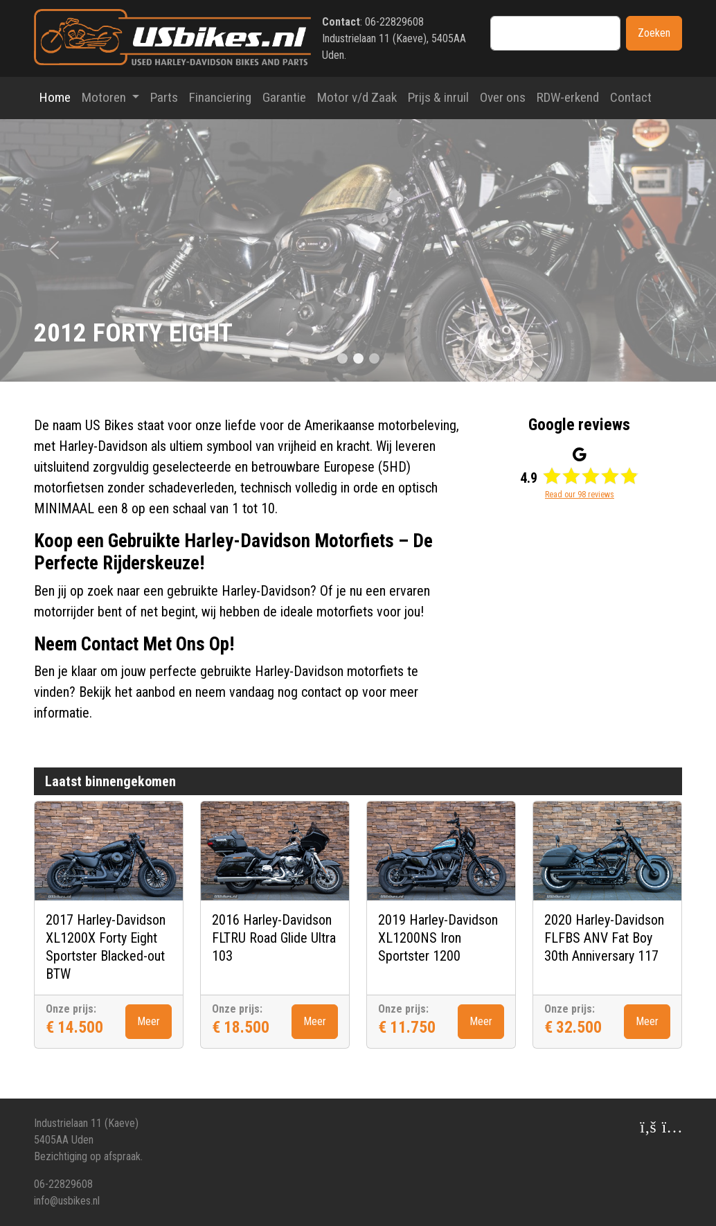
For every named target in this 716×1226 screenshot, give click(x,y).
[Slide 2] (374, 358)
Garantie (284, 97)
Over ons (503, 97)
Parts (164, 97)
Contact (631, 97)
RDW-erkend (568, 97)
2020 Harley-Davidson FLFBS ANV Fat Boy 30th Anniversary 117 (604, 938)
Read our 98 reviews (579, 494)
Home (55, 97)
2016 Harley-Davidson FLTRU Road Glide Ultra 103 (274, 938)
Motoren (105, 97)
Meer (148, 1021)
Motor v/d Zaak (357, 97)
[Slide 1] (358, 358)
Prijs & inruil (438, 97)
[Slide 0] (342, 358)
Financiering (220, 97)
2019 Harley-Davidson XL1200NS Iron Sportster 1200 (438, 938)
